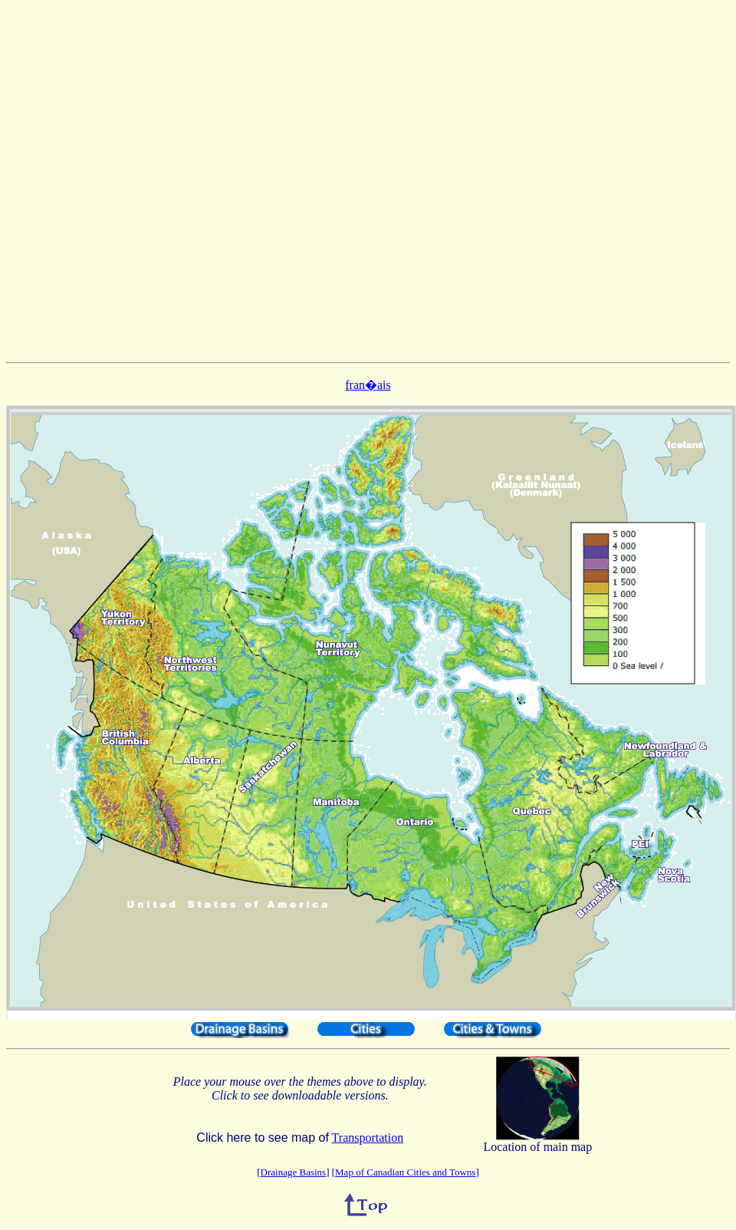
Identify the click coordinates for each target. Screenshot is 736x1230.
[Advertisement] (365, 181)
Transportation (368, 1137)
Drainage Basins (294, 1172)
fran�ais (368, 384)
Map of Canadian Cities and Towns (405, 1172)
